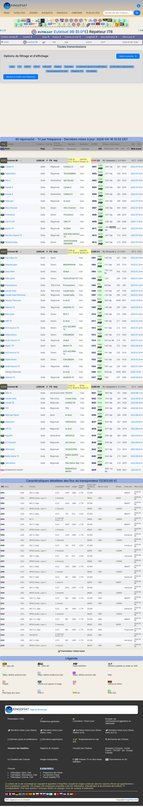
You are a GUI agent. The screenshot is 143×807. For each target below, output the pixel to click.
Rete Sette (9, 314)
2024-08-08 (136, 377)
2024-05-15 (136, 470)
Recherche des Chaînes (116, 739)
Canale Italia (10, 290)
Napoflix (9, 435)
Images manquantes (49, 759)
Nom (7, 148)
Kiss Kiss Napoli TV (13, 235)
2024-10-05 (136, 300)
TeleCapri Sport (12, 415)
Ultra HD (47, 67)
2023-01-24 (136, 264)
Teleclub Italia (11, 242)
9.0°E (82, 31)
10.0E (3, 30)
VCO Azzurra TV (12, 328)
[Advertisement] (71, 109)
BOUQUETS (47, 13)
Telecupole (10, 278)
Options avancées (128, 56)
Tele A (7, 180)
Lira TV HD (10, 221)
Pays (43, 148)
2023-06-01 (136, 307)
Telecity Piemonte (13, 300)
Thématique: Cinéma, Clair (21, 777)
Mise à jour (136, 148)
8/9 (98, 387)
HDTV (27, 67)
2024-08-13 (136, 393)
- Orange (129, 750)
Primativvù (10, 214)
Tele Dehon (10, 463)
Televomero (10, 173)
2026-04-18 (136, 408)
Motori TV (9, 345)
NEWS (7, 13)
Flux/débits (91, 71)
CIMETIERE (77, 13)
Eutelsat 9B (64, 31)
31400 (93, 160)
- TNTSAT (115, 750)
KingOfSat (129, 800)
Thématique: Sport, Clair (20, 773)
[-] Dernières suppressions (122, 67)
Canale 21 (9, 166)
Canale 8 (9, 194)
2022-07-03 (136, 166)
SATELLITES (19, 13)
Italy (55, 160)
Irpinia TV (9, 228)
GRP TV (8, 321)
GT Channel (10, 442)
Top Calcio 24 (11, 257)
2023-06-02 (136, 398)
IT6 (50, 160)
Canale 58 (9, 402)
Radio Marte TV (12, 456)
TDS (7, 408)
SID (100, 148)
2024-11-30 (136, 221)
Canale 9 (9, 187)
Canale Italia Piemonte (15, 295)
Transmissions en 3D (116, 759)
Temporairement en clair (57, 71)
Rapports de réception (49, 748)
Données (69, 67)
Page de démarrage (26, 710)
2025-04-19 (136, 257)
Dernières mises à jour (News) (22, 730)
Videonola (9, 421)
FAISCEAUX (62, 13)
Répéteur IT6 (77, 71)
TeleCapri (9, 201)
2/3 (98, 160)
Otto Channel (11, 207)
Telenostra (10, 449)
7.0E (140, 30)
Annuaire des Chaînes (82, 748)
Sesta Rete (10, 271)
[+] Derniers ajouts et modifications (91, 67)
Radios (58, 67)
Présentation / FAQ (16, 719)
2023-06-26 (136, 345)
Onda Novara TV (12, 340)
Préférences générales (50, 720)
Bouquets (109, 748)
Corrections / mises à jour (73, 651)
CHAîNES (33, 13)
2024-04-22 (136, 435)
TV (19, 67)
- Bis (122, 750)
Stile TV (8, 393)
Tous (12, 67)
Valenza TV (10, 307)
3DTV (36, 67)
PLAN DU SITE (92, 13)
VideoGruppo (11, 264)
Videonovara (10, 334)
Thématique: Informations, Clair (23, 775)
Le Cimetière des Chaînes (19, 759)
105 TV (8, 428)
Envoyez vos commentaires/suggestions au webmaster (118, 721)
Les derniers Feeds (51, 775)
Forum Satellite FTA (51, 777)
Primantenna (11, 285)
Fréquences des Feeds (53, 773)
